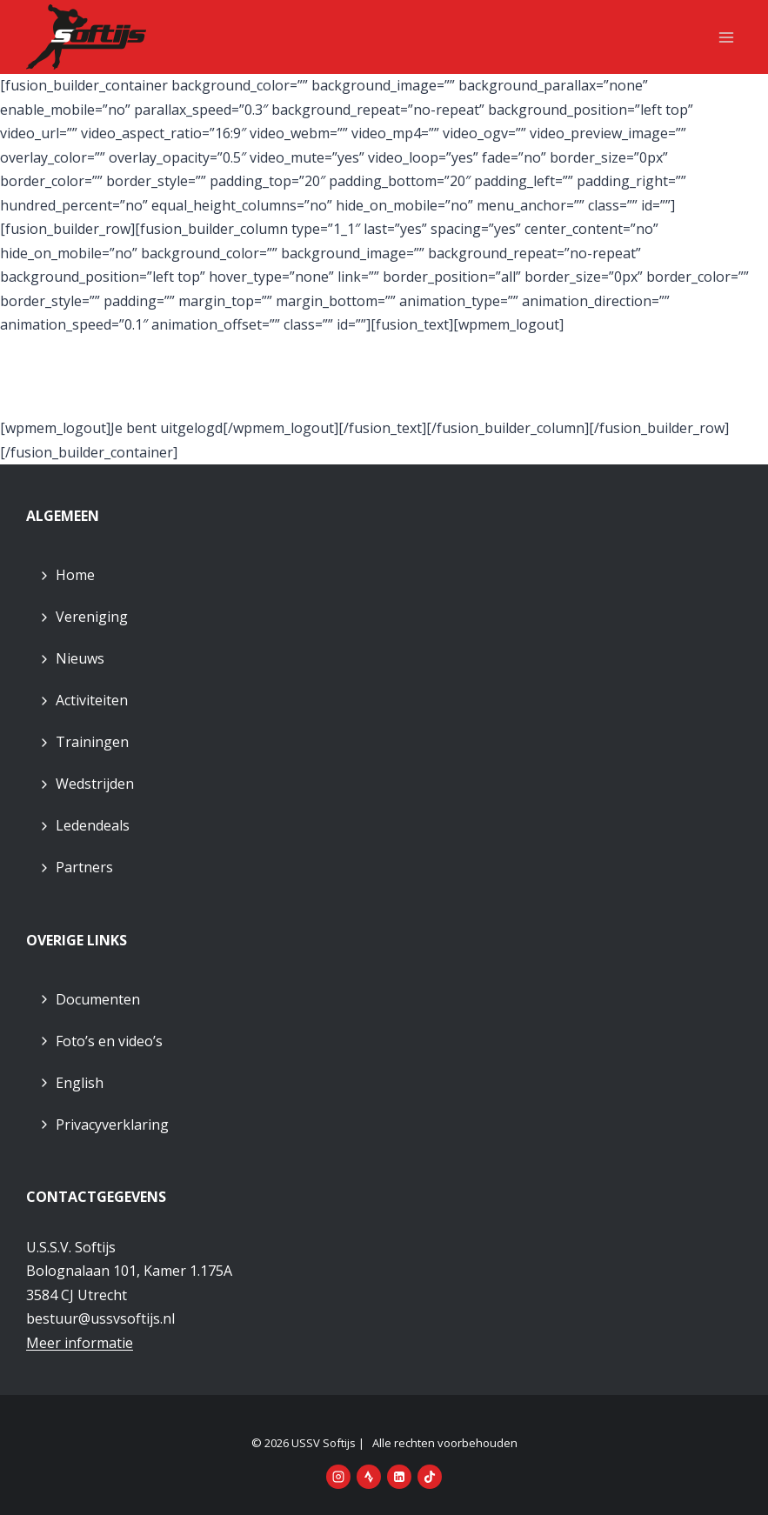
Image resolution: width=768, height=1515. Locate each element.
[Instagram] (338, 1477)
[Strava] (369, 1477)
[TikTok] (429, 1477)
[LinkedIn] (399, 1477)
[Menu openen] (726, 36)
